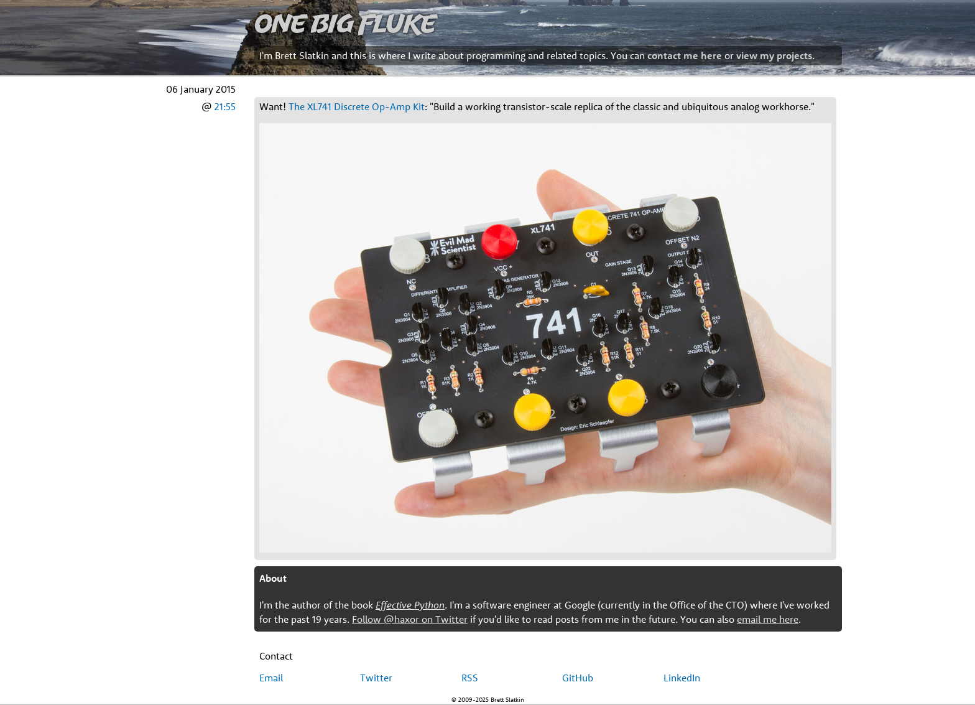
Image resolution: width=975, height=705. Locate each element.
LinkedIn (681, 677)
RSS (469, 677)
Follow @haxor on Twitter (410, 619)
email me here (767, 619)
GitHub (577, 677)
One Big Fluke (345, 22)
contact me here (684, 55)
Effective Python (410, 605)
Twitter (376, 677)
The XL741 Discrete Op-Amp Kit (357, 106)
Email (271, 677)
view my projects (774, 55)
